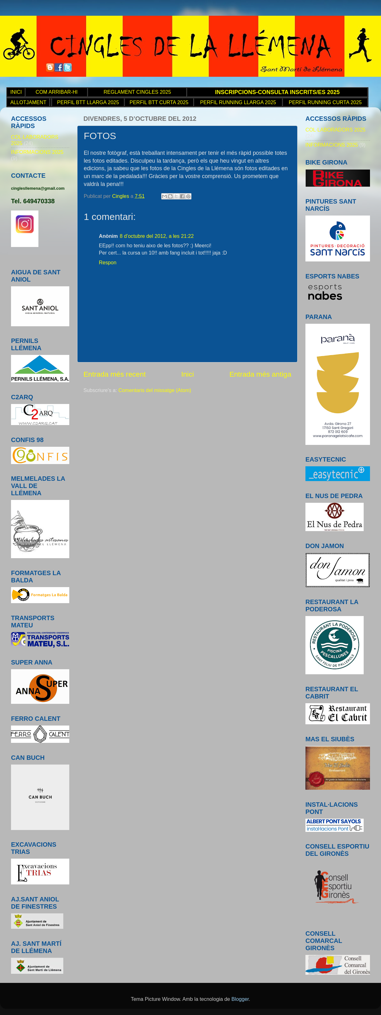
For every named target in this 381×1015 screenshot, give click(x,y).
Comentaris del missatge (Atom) (154, 390)
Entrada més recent (114, 374)
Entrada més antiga (260, 374)
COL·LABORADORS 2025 (335, 129)
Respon (108, 262)
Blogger (240, 999)
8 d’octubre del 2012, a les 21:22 (157, 236)
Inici (187, 374)
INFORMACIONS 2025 (37, 152)
